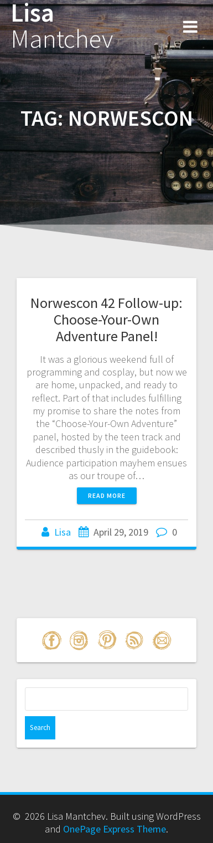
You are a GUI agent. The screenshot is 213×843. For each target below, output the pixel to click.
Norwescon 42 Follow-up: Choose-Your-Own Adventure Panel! (106, 319)
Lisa (62, 26)
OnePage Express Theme (114, 829)
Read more (107, 495)
